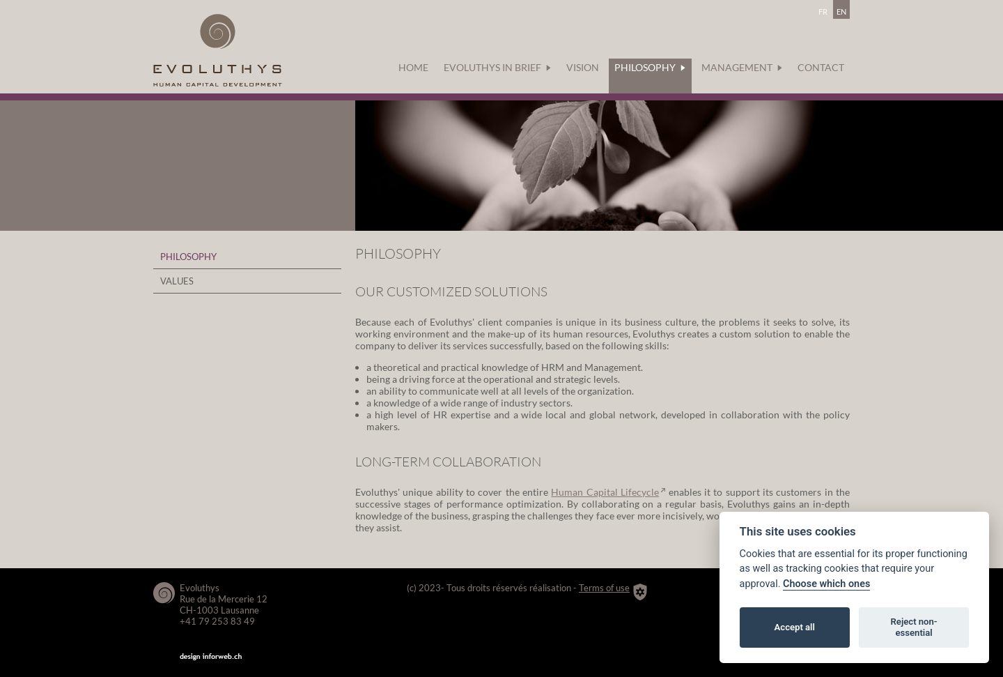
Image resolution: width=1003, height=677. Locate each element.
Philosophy (649, 67)
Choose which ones (826, 584)
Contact (821, 67)
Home (413, 67)
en (841, 10)
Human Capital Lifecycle (605, 492)
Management (741, 67)
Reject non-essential (914, 627)
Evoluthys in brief (497, 67)
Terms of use (604, 587)
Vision (582, 67)
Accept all (795, 627)
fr (822, 10)
